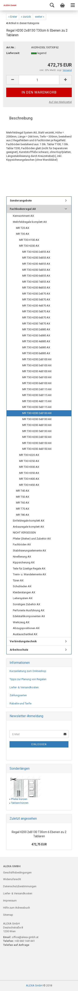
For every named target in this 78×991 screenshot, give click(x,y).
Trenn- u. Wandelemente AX (29, 574)
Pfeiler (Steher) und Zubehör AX (32, 538)
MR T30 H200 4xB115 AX (37, 401)
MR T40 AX (22, 490)
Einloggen (39, 744)
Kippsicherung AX (24, 562)
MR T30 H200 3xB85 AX (36, 335)
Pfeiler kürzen (19, 799)
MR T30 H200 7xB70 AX (36, 323)
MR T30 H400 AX (29, 478)
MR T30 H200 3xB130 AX (37, 419)
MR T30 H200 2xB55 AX (36, 251)
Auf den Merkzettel (60, 102)
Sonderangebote (21, 200)
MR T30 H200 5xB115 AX (37, 407)
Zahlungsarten (18, 695)
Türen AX (18, 580)
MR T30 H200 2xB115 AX (37, 389)
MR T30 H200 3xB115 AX (37, 395)
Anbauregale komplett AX (28, 526)
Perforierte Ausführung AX (28, 610)
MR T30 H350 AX (29, 472)
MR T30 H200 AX (29, 245)
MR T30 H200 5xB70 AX (36, 311)
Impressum (10, 900)
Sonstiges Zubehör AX (26, 604)
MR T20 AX (22, 227)
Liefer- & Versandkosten (24, 687)
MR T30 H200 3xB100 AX (37, 365)
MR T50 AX (22, 496)
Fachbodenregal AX (23, 208)
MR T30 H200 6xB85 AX (36, 353)
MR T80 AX (22, 514)
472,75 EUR (39, 844)
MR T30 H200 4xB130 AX (37, 425)
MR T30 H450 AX (29, 484)
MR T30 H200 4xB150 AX (37, 448)
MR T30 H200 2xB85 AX (36, 329)
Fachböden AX (22, 544)
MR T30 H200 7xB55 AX (36, 281)
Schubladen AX (22, 586)
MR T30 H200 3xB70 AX (36, 299)
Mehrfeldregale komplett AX (30, 221)
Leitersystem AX (22, 598)
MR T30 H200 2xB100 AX (37, 359)
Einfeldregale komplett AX (28, 520)
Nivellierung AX (22, 556)
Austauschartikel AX (25, 634)
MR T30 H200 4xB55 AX (36, 263)
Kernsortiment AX (23, 215)
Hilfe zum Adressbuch (16, 907)
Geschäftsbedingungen (17, 872)
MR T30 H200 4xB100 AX (37, 371)
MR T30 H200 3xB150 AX (37, 443)
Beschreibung (20, 118)
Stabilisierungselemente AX (29, 550)
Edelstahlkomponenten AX (29, 616)
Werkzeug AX (21, 622)
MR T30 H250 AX (29, 461)
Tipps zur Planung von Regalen (28, 679)
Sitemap (8, 914)
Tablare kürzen (19, 802)
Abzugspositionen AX (26, 628)
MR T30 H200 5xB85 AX (36, 347)
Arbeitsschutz (19, 649)
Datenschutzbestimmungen (19, 886)
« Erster (12, 16)
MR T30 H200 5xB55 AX (36, 269)
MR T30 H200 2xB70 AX (36, 293)
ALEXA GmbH (34, 985)
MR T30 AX (22, 233)
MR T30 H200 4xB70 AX (36, 305)
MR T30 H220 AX (29, 454)
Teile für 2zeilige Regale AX (29, 568)
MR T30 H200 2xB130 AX (37, 413)
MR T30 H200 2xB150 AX (37, 436)
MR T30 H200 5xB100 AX (37, 377)
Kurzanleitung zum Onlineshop (28, 671)
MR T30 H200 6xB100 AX (37, 383)
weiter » (39, 16)
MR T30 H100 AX (29, 239)
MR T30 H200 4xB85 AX (36, 341)
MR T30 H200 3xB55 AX (36, 257)
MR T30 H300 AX (29, 466)
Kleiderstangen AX (24, 592)
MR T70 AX (22, 508)
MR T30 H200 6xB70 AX (36, 317)
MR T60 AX (22, 502)
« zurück (26, 16)
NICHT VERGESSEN (24, 532)
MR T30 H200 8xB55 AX (36, 287)
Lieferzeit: (13, 53)
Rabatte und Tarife (20, 703)
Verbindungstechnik (23, 641)
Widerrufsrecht (12, 879)
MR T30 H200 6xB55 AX (36, 275)
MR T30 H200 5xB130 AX (37, 431)
